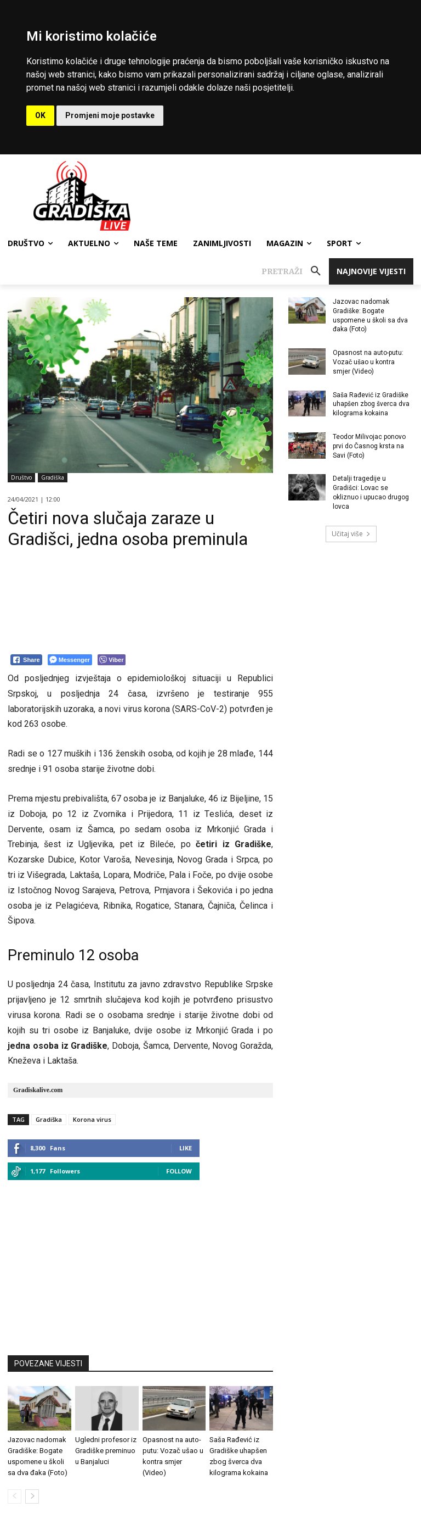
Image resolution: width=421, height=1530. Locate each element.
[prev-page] (14, 1496)
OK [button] (40, 115)
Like (185, 1148)
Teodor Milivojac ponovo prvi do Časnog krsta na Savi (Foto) (369, 446)
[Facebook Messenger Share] (70, 659)
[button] (295, 271)
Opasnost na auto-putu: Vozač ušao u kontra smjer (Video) (368, 362)
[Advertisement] (140, 1262)
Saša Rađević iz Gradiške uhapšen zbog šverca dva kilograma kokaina (371, 404)
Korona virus (92, 1119)
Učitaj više (351, 533)
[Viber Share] (112, 659)
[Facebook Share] (26, 659)
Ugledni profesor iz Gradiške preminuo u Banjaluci (105, 1451)
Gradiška (52, 477)
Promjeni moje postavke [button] (110, 115)
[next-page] (32, 1496)
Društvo (21, 477)
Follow (179, 1171)
